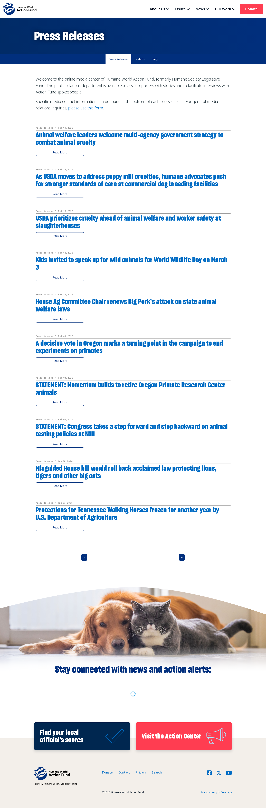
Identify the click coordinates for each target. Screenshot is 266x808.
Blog (155, 59)
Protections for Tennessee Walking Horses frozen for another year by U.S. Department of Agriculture (127, 514)
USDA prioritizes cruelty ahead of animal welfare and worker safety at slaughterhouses (128, 222)
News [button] (200, 9)
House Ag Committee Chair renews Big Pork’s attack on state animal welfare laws (126, 305)
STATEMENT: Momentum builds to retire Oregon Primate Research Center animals (130, 388)
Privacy (141, 772)
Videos (140, 59)
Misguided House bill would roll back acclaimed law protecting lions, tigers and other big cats (126, 472)
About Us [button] (157, 9)
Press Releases (118, 59)
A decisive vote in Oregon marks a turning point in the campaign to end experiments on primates (129, 347)
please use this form (85, 108)
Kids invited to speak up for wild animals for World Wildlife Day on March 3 (131, 263)
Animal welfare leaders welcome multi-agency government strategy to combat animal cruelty (129, 139)
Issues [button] (180, 9)
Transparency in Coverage (216, 792)
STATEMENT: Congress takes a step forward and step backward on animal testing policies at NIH (132, 430)
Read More (59, 152)
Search (157, 772)
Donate (251, 9)
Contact (124, 772)
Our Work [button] (223, 9)
